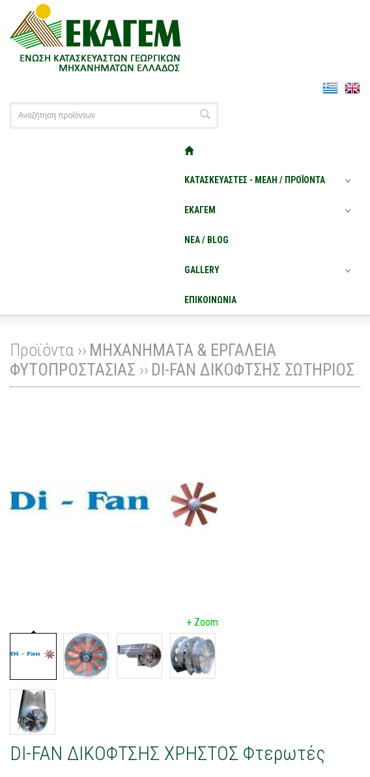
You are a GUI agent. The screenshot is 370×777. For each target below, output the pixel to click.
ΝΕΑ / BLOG (206, 240)
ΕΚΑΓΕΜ (200, 210)
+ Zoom (202, 622)
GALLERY (202, 270)
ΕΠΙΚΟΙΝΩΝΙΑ (210, 300)
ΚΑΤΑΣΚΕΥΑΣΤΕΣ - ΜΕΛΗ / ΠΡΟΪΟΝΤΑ (254, 180)
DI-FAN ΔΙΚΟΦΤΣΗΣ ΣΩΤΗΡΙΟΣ (252, 369)
